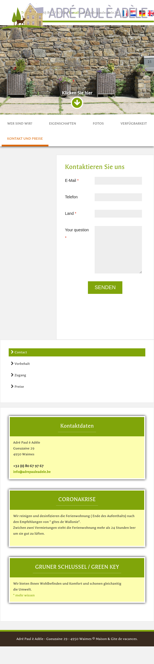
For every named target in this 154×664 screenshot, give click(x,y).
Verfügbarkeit (134, 123)
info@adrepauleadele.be (32, 472)
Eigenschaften (62, 123)
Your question (74, 230)
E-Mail (68, 180)
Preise (17, 386)
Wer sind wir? (19, 123)
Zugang (18, 375)
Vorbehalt (20, 363)
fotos (98, 123)
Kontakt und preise (25, 139)
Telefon (65, 197)
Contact (19, 352)
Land (67, 213)
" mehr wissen (24, 595)
